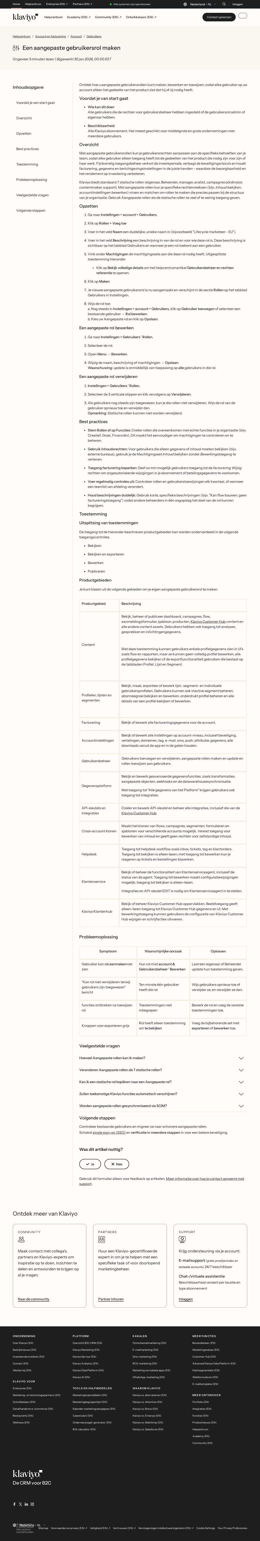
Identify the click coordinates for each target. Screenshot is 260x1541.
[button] (90, 1164)
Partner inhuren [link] (111, 1299)
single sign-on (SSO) (109, 1132)
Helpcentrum (33, 4)
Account (76, 36)
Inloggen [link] (186, 1299)
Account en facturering (50, 36)
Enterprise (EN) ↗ (57, 4)
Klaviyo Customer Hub (208, 621)
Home (16, 4)
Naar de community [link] (33, 1299)
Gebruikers (94, 36)
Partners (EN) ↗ (82, 4)
